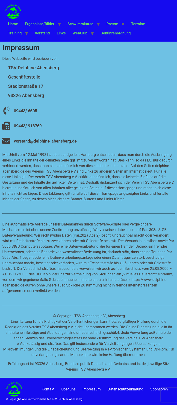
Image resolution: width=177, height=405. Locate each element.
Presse (112, 24)
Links (61, 33)
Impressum (92, 389)
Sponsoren (159, 389)
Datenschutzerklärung (125, 389)
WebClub (80, 33)
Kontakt (48, 389)
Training (15, 33)
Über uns (68, 389)
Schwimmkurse (80, 24)
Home (13, 24)
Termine (138, 24)
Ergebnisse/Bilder (39, 24)
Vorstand (42, 33)
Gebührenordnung (115, 33)
